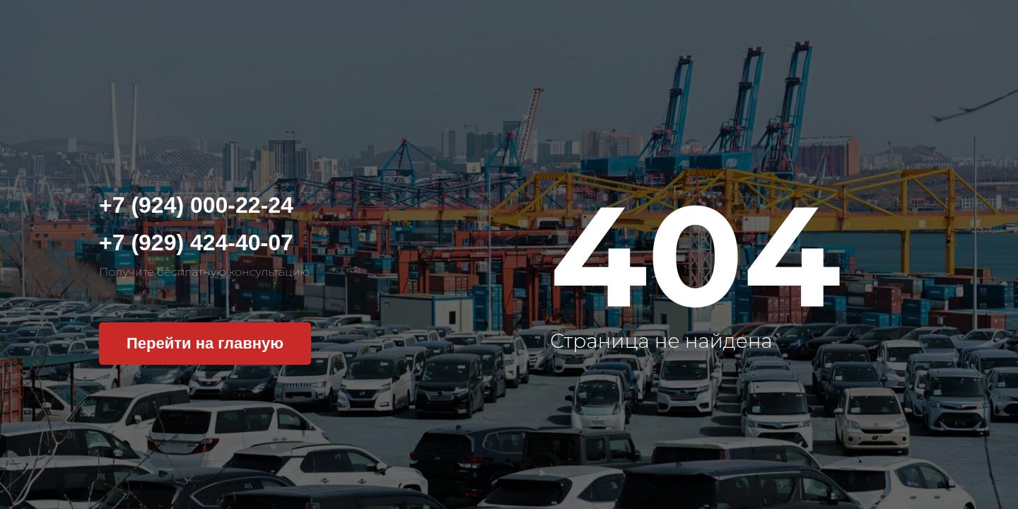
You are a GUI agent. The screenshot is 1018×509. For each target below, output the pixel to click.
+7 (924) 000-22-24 (196, 205)
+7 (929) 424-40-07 (196, 242)
